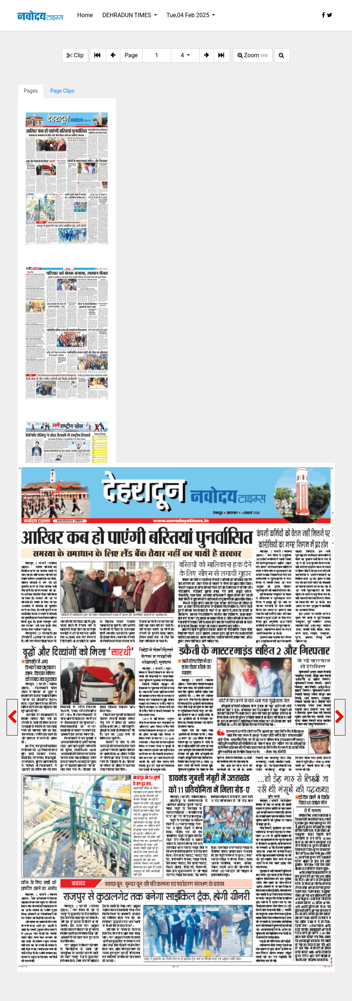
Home (85, 15)
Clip (75, 55)
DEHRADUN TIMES (127, 15)
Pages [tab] (31, 91)
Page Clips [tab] (62, 91)
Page (131, 55)
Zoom (253, 55)
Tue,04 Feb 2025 (189, 15)
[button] (113, 55)
